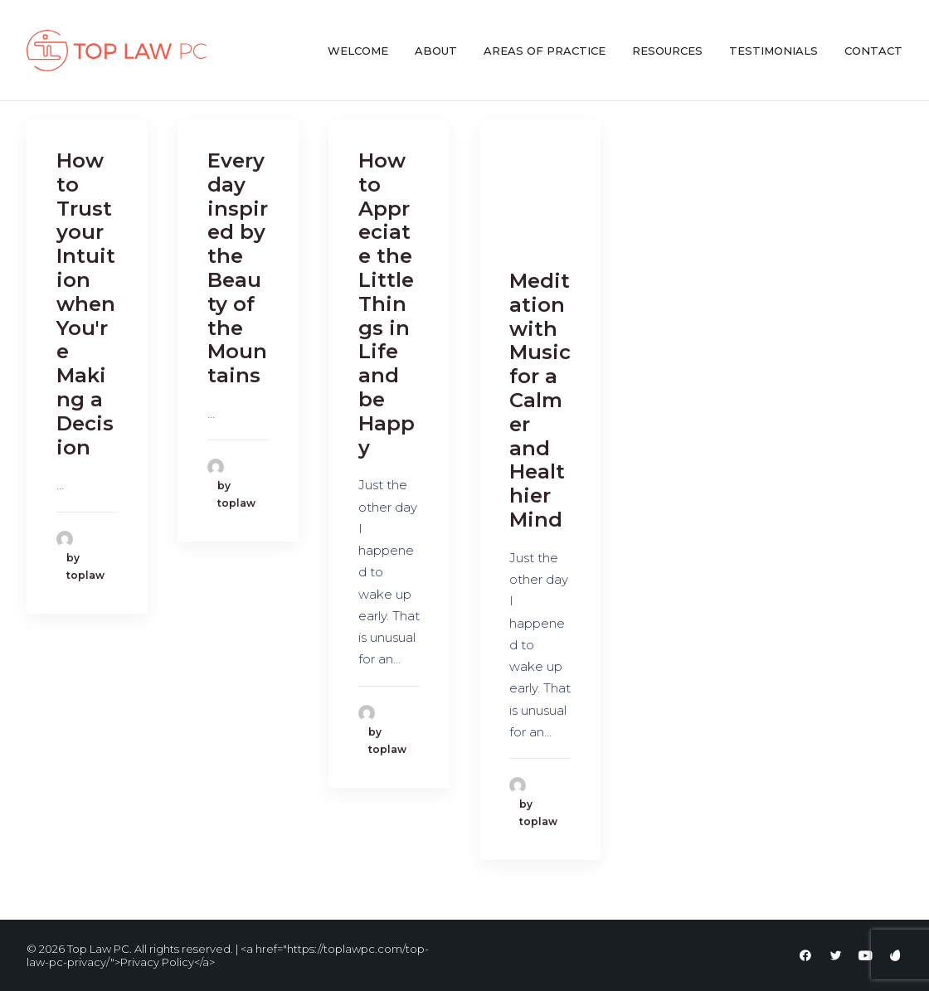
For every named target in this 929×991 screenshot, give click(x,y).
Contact (873, 50)
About (436, 50)
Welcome (358, 50)
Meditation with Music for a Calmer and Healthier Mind (540, 400)
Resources (667, 50)
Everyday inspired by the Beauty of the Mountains (237, 267)
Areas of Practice (545, 50)
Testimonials (773, 50)
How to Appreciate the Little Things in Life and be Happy (386, 303)
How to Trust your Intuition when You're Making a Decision (85, 303)
